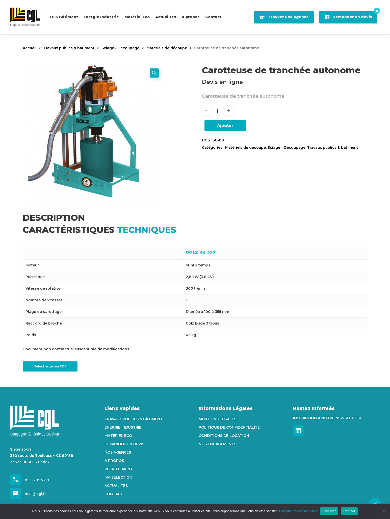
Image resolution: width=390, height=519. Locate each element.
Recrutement (119, 469)
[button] (154, 73)
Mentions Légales (217, 419)
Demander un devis (124, 444)
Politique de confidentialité (229, 427)
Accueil (29, 48)
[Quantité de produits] (217, 110)
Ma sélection (118, 477)
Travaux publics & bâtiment (68, 48)
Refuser (349, 511)
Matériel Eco (118, 435)
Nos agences (118, 452)
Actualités (116, 485)
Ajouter (225, 125)
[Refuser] (383, 511)
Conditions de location (224, 435)
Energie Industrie (123, 427)
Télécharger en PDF (50, 366)
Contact (114, 494)
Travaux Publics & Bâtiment (134, 419)
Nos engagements (217, 444)
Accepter (329, 511)
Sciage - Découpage (120, 48)
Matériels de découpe (166, 48)
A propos (114, 460)
